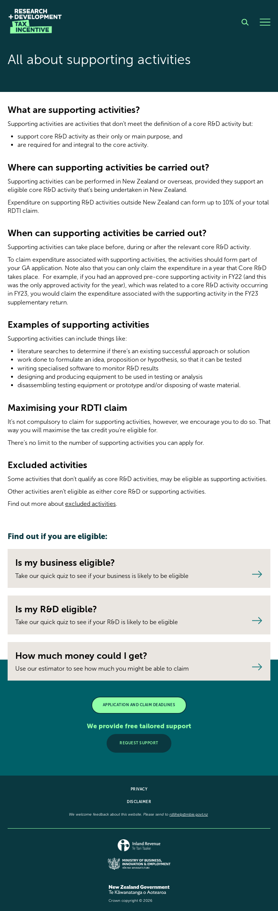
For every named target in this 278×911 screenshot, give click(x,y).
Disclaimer (139, 802)
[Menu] (265, 22)
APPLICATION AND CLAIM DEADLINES (139, 705)
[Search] (245, 22)
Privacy (139, 789)
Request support (139, 743)
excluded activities (90, 503)
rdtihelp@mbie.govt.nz (188, 814)
